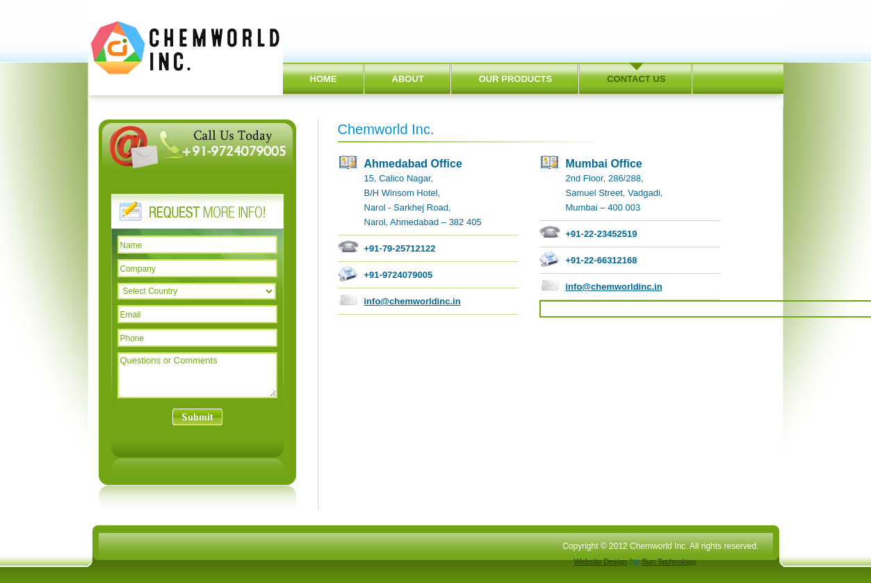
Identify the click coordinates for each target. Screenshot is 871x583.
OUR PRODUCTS (515, 79)
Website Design (601, 561)
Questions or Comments (197, 375)
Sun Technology (669, 561)
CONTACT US (636, 79)
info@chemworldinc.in (412, 301)
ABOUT (408, 79)
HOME (323, 79)
